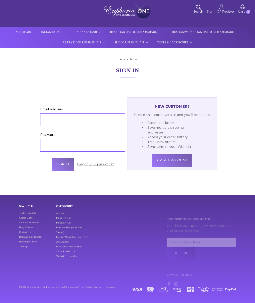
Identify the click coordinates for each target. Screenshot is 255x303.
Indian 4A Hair (53, 31)
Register (228, 11)
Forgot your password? (95, 164)
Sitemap (23, 249)
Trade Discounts (27, 216)
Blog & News (26, 230)
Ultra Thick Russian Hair (84, 42)
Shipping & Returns (29, 225)
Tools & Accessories (174, 42)
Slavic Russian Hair (131, 42)
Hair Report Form (28, 244)
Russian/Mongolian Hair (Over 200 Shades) (206, 31)
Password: (48, 135)
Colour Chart (25, 220)
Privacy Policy (85, 287)
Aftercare (23, 31)
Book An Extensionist (30, 239)
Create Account (172, 160)
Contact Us (24, 235)
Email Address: (51, 109)
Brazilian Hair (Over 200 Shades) (136, 31)
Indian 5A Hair (88, 31)
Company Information (105, 287)
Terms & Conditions (67, 287)
